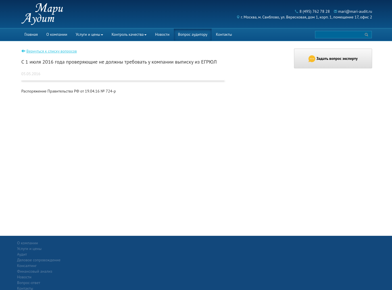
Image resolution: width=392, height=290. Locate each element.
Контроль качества (129, 34)
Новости (162, 34)
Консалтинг (85, 259)
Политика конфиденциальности (337, 242)
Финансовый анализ (92, 265)
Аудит (80, 248)
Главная (31, 34)
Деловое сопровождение (96, 254)
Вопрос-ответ (209, 242)
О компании (56, 34)
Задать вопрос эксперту (333, 58)
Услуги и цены (89, 34)
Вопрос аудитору (193, 34)
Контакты (224, 34)
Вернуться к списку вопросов (51, 51)
